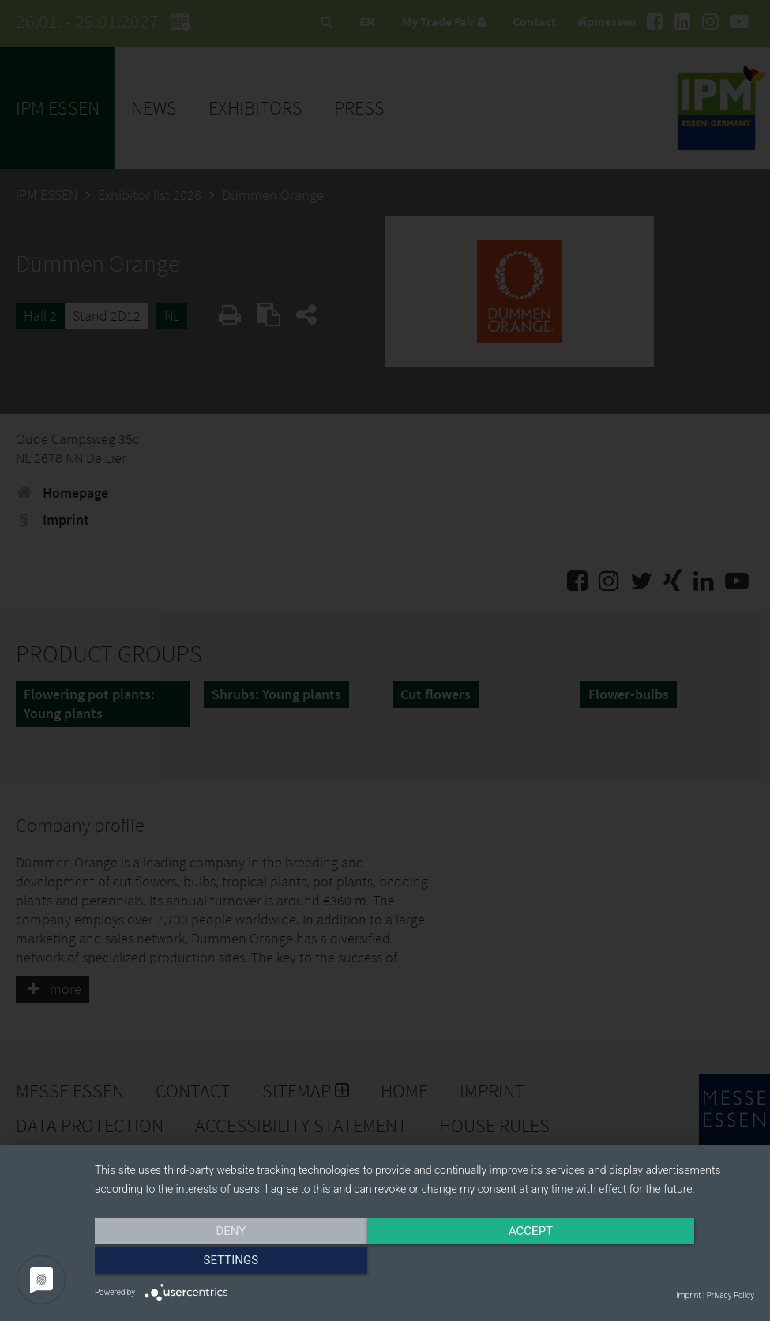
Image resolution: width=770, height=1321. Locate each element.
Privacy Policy (730, 1295)
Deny (193, 1263)
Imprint (688, 1295)
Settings (655, 1263)
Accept (424, 1263)
